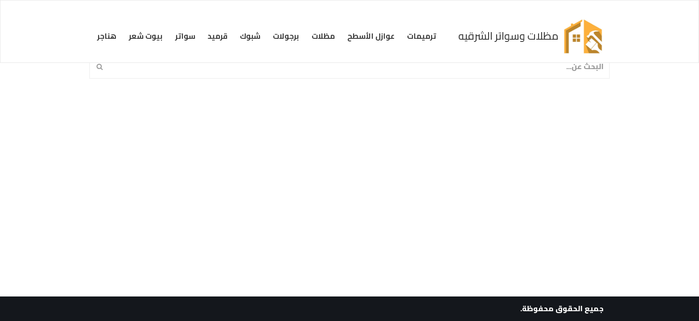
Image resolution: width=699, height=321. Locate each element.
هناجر (106, 36)
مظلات (323, 36)
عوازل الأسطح (371, 36)
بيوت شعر (146, 36)
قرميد (217, 36)
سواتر (185, 36)
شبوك (250, 36)
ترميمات (421, 36)
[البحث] (359, 66)
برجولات (286, 36)
